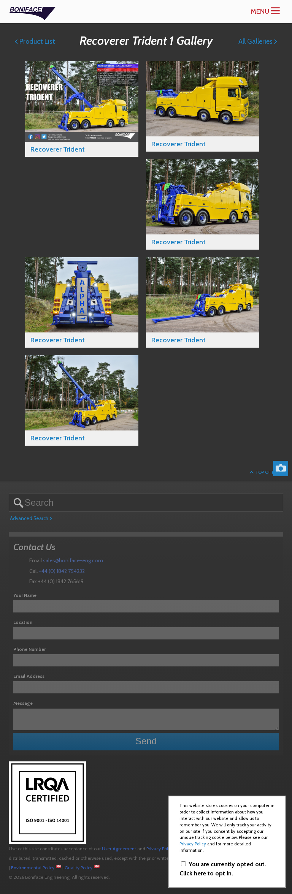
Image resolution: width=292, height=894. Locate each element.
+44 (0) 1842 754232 (62, 571)
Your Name (24, 595)
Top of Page (266, 472)
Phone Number (29, 649)
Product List (35, 41)
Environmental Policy (32, 867)
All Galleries (257, 41)
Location (22, 622)
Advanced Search (31, 518)
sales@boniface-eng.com (73, 560)
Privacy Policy (160, 848)
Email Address (28, 676)
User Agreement (119, 848)
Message (23, 703)
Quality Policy (78, 867)
